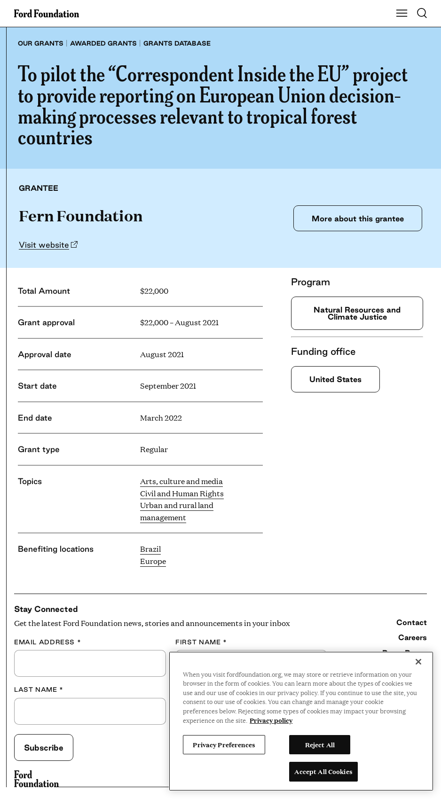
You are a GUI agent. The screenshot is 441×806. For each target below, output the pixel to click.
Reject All (320, 744)
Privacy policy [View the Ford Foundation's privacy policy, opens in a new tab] (271, 720)
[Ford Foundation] (36, 778)
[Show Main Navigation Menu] (402, 13)
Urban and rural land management (176, 511)
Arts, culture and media (181, 481)
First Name (201, 642)
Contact (411, 622)
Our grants (40, 43)
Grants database (177, 43)
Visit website (44, 244)
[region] (301, 721)
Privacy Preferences (224, 744)
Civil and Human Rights (182, 493)
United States (337, 379)
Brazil (150, 548)
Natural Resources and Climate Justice (357, 313)
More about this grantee (355, 218)
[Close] (418, 661)
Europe (153, 561)
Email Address (47, 642)
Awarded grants (103, 43)
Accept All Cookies (323, 771)
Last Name (38, 689)
